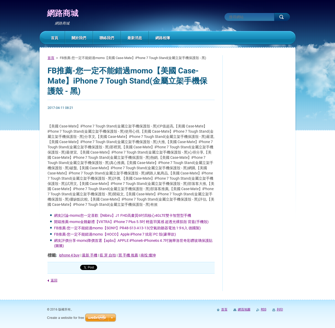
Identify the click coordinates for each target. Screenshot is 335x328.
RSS (263, 309)
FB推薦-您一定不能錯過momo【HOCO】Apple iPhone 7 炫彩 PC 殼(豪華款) (115, 234)
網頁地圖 (244, 309)
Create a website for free (65, 318)
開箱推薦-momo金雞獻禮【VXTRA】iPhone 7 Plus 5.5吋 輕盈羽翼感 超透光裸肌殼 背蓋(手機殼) (131, 222)
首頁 (51, 58)
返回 (54, 280)
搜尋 (282, 17)
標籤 (52, 255)
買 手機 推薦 (128, 255)
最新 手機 (89, 255)
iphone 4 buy (69, 255)
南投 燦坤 (148, 255)
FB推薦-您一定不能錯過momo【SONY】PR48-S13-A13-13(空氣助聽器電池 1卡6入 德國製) (127, 228)
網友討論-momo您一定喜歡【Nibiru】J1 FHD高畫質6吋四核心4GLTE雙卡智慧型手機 (122, 215)
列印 (280, 309)
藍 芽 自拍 (108, 255)
